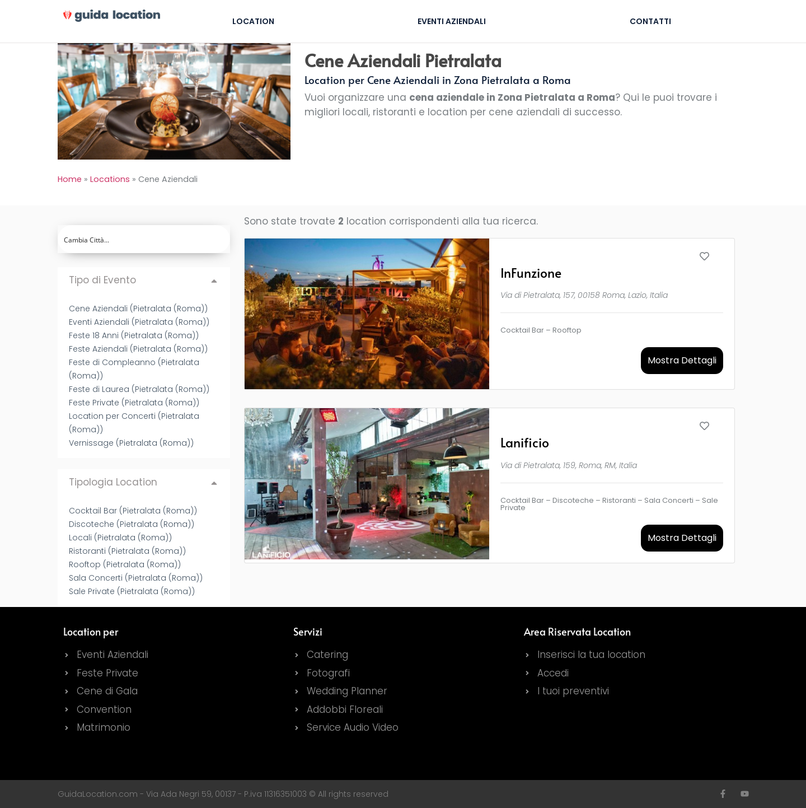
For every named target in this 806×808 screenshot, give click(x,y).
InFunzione (530, 272)
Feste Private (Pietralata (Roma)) (134, 402)
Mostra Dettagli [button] (682, 360)
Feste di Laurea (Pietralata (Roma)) (139, 389)
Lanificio (524, 442)
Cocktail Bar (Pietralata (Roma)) (133, 510)
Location (253, 21)
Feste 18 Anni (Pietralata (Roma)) (134, 335)
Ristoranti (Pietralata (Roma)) (127, 551)
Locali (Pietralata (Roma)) (120, 537)
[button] (144, 280)
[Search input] (145, 239)
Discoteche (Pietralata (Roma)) (131, 524)
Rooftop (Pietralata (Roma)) (125, 564)
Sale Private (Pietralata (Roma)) (132, 591)
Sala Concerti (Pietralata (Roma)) (136, 577)
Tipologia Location (113, 482)
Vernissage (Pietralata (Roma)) (131, 443)
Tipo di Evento (102, 280)
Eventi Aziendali (452, 21)
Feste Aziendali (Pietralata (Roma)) (138, 348)
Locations (110, 179)
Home (70, 179)
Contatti (650, 21)
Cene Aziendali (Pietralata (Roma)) (138, 308)
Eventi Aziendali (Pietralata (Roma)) (139, 322)
